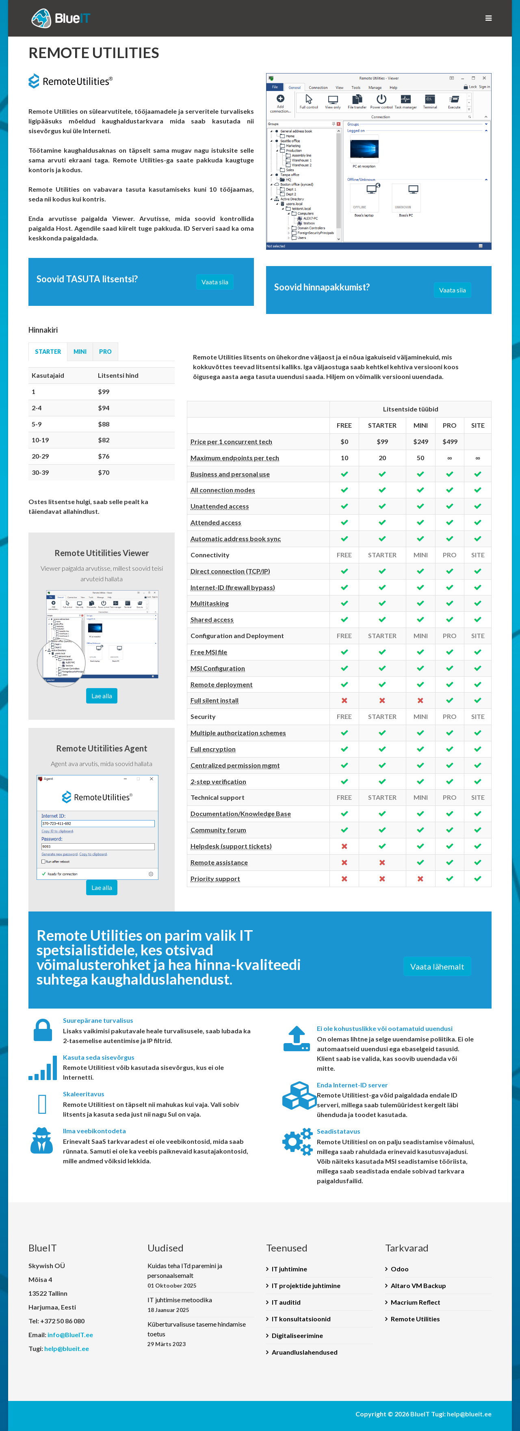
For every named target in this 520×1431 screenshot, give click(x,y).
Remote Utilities (415, 1319)
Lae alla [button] (101, 695)
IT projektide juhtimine (306, 1285)
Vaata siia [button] (215, 282)
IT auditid (286, 1302)
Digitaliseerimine (297, 1335)
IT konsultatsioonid (301, 1319)
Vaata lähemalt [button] (437, 966)
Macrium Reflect (415, 1302)
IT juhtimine (289, 1269)
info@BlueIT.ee (70, 1334)
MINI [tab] (80, 351)
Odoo (400, 1269)
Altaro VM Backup (418, 1285)
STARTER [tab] (48, 351)
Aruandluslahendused (305, 1352)
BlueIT (420, 1414)
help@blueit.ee (66, 1348)
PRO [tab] (105, 351)
